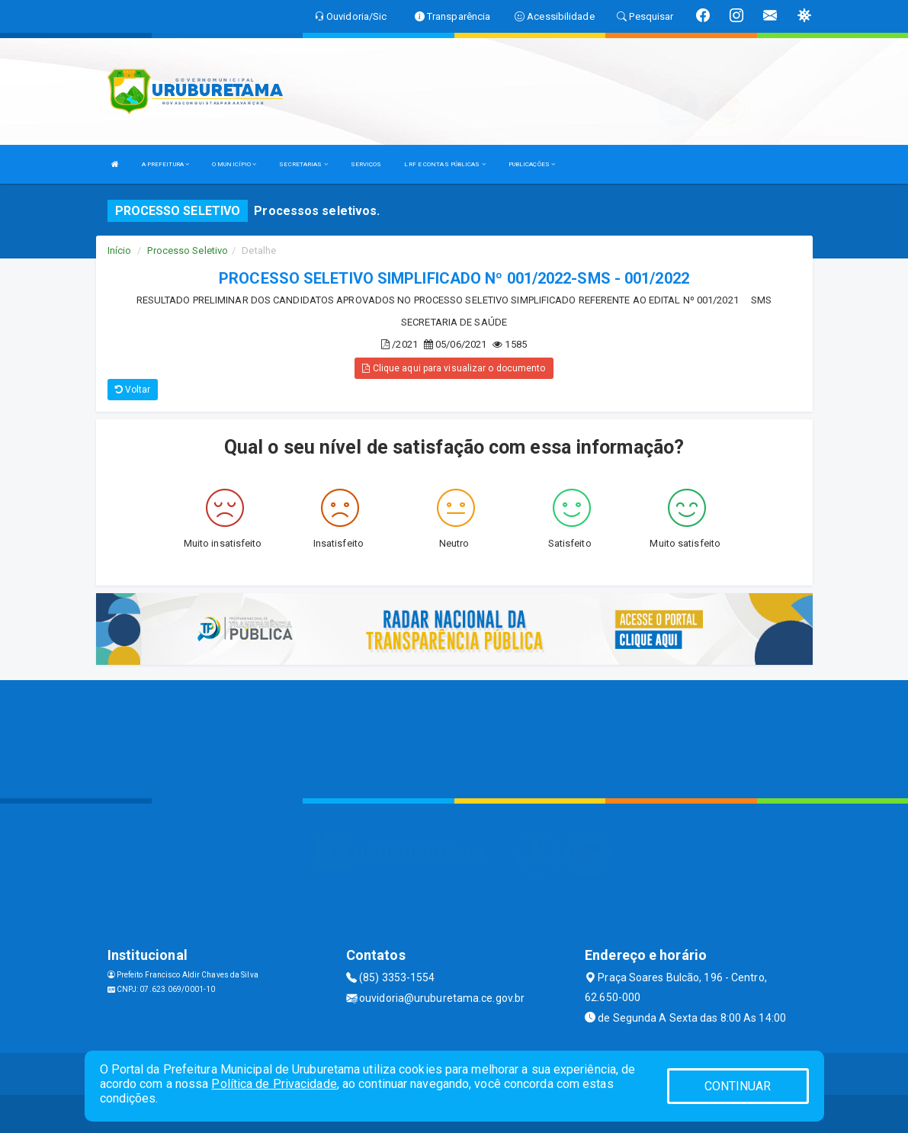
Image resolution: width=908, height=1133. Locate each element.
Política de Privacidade (273, 1084)
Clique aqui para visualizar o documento (453, 368)
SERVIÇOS (366, 164)
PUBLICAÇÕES (532, 164)
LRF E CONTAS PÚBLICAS (444, 164)
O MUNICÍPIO (234, 164)
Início (119, 250)
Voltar (133, 389)
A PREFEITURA (165, 164)
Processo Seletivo (187, 250)
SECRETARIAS (303, 164)
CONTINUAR (738, 1086)
